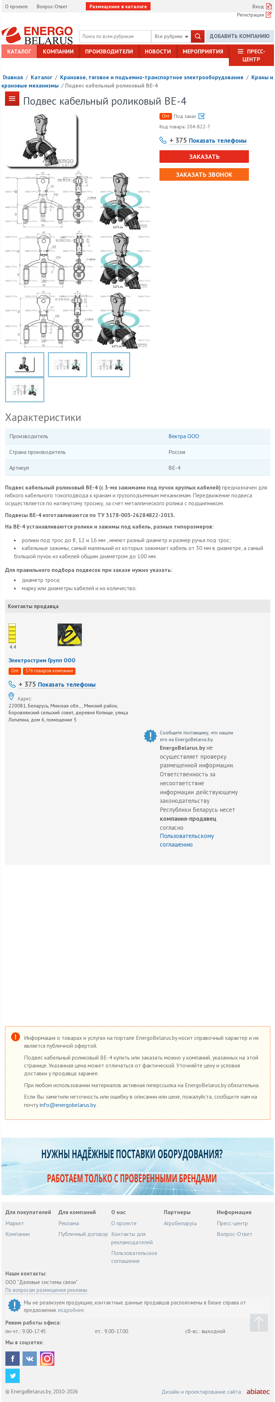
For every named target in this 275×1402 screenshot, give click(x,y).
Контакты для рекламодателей (132, 1237)
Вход (258, 6)
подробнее (71, 1310)
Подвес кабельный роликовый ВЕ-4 (111, 85)
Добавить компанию (240, 36)
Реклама (68, 1223)
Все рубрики (171, 36)
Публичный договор (83, 1233)
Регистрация (250, 14)
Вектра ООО (183, 436)
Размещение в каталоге (118, 6)
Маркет (14, 1223)
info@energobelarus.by (68, 1104)
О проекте (16, 6)
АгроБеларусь (180, 1223)
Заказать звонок (204, 174)
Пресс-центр (253, 55)
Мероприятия (203, 51)
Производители (109, 51)
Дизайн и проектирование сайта (201, 1391)
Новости (158, 51)
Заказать (204, 156)
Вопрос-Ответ (52, 6)
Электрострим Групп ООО (42, 660)
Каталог (19, 51)
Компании (58, 51)
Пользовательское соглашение (134, 1256)
